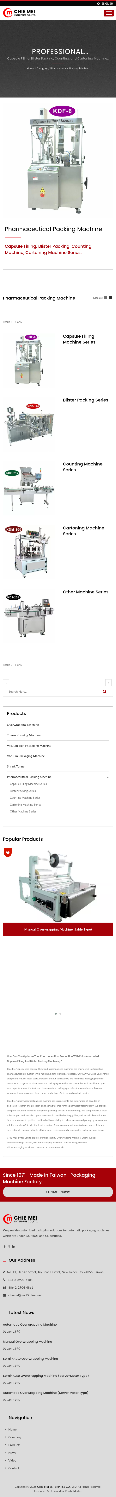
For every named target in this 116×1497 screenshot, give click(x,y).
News (12, 1452)
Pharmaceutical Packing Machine (69, 68)
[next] (108, 682)
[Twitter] (9, 1246)
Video (12, 1460)
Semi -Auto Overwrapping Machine (30, 1358)
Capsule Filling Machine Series (79, 339)
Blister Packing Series (85, 400)
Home (30, 68)
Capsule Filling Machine (75, 1142)
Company (14, 1437)
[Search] (49, 691)
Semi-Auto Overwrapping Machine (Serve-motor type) (46, 1376)
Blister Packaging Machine (20, 1147)
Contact (13, 1468)
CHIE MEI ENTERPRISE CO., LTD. (57, 1486)
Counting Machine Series (82, 467)
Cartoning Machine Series (83, 531)
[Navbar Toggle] (109, 13)
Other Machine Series (85, 592)
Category (42, 68)
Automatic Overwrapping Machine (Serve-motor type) (46, 1393)
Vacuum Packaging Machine (26, 756)
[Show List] (110, 297)
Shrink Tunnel (16, 766)
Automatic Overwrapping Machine (30, 1324)
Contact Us (41, 1147)
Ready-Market (73, 1491)
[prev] (6, 682)
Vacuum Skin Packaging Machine (29, 745)
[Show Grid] (105, 297)
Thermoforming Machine (24, 735)
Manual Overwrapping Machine (27, 1341)
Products (14, 1445)
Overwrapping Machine (23, 724)
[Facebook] (5, 1246)
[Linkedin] (13, 1246)
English (107, 3)
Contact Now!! (58, 1192)
